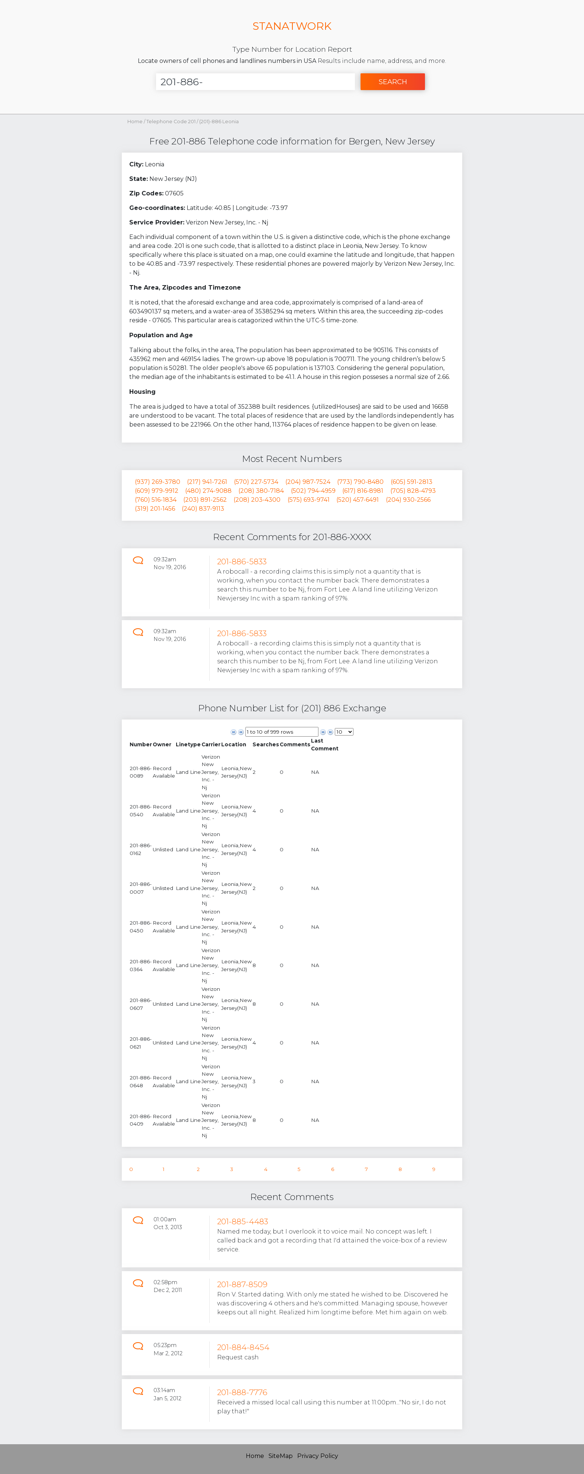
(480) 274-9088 (208, 490)
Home (135, 121)
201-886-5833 (242, 561)
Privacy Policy (317, 1455)
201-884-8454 (243, 1347)
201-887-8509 (242, 1284)
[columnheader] (140, 745)
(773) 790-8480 (360, 481)
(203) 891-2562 (205, 499)
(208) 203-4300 (257, 499)
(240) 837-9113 (203, 508)
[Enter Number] (255, 81)
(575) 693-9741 (309, 499)
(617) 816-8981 (362, 490)
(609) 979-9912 (156, 490)
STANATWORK (292, 25)
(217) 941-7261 (207, 481)
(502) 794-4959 (313, 490)
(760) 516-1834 (156, 499)
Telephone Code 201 (171, 121)
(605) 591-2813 (411, 481)
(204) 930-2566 (408, 499)
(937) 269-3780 (157, 481)
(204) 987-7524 (307, 481)
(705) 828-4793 (413, 490)
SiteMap (281, 1455)
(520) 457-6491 (357, 499)
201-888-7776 (242, 1392)
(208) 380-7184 (261, 490)
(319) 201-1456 (155, 508)
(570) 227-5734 (256, 481)
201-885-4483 (242, 1221)
